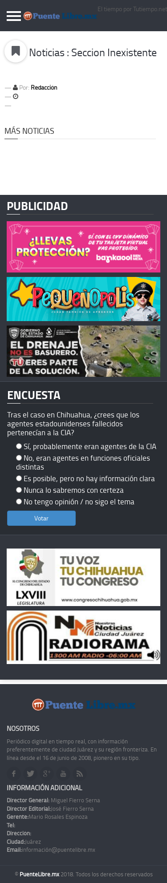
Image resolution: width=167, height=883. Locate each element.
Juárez (24, 842)
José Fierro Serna (50, 809)
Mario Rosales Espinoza (47, 817)
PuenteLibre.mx (40, 874)
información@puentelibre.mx (51, 850)
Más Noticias (29, 130)
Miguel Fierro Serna (53, 800)
